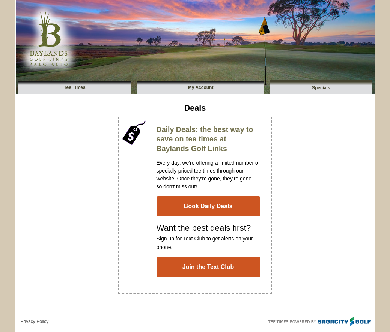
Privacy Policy (35, 321)
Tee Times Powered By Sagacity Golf (319, 320)
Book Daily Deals (208, 206)
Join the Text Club (208, 267)
